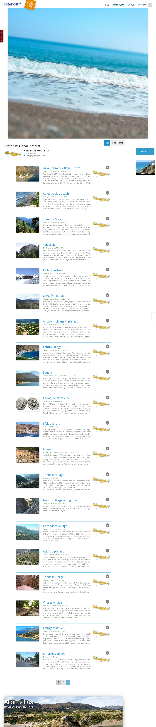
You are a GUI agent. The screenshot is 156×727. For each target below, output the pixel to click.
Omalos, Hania (53, 199)
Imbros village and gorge (60, 450)
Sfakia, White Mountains (56, 504)
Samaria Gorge (53, 170)
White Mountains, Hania (56, 250)
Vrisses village (52, 552)
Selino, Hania (53, 352)
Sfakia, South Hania (54, 123)
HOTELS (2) (145, 103)
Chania (50, 428)
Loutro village (52, 297)
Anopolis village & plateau (60, 272)
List (107, 94)
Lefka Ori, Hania (54, 224)
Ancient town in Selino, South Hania (60, 402)
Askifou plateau (53, 501)
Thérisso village (53, 424)
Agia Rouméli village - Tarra (61, 119)
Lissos (47, 399)
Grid (114, 94)
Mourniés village (54, 602)
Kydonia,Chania (53, 530)
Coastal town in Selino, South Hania (60, 326)
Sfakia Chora (51, 374)
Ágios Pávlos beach (56, 145)
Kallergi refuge (53, 221)
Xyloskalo (49, 196)
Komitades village (55, 475)
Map (121, 94)
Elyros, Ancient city (56, 348)
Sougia (47, 323)
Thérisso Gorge (53, 526)
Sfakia (50, 377)
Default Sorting (30, 105)
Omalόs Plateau (54, 247)
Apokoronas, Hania (55, 555)
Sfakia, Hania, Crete (55, 479)
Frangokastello (53, 577)
